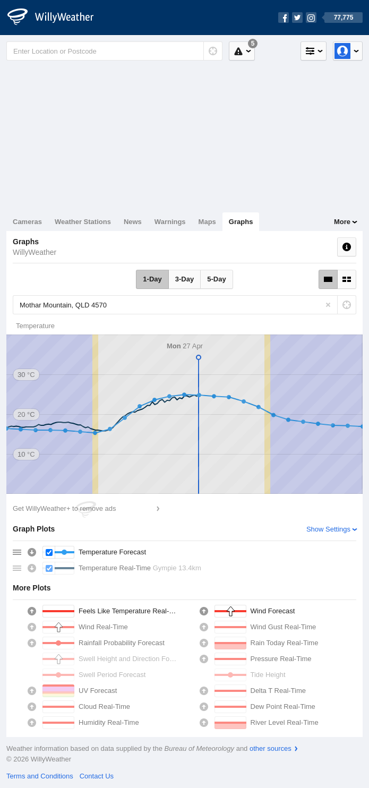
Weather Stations (83, 222)
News (133, 222)
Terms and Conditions (39, 776)
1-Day (152, 279)
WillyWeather (34, 252)
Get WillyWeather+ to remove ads (64, 508)
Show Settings (328, 529)
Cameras (27, 222)
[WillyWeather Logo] (56, 17)
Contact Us (97, 776)
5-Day (216, 279)
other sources (270, 748)
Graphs (241, 222)
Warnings (170, 222)
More (342, 222)
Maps (207, 222)
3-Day (184, 279)
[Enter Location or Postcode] (114, 51)
